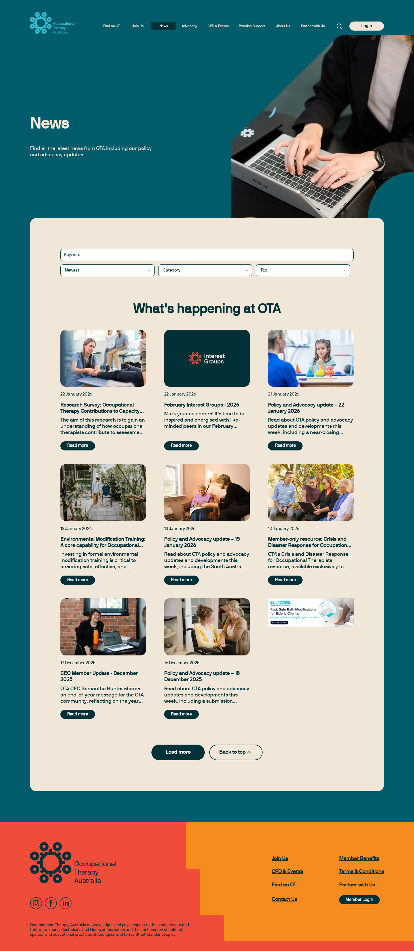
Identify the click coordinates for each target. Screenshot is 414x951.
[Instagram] (36, 903)
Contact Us (284, 899)
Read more (77, 446)
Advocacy (189, 26)
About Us (283, 26)
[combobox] (107, 270)
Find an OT (111, 26)
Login (366, 26)
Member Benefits (359, 858)
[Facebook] (51, 903)
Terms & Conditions (361, 871)
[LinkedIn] (66, 903)
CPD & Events (218, 26)
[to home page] (52, 23)
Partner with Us (313, 26)
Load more (178, 752)
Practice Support (252, 26)
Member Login (359, 900)
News (163, 26)
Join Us (137, 26)
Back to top (235, 752)
